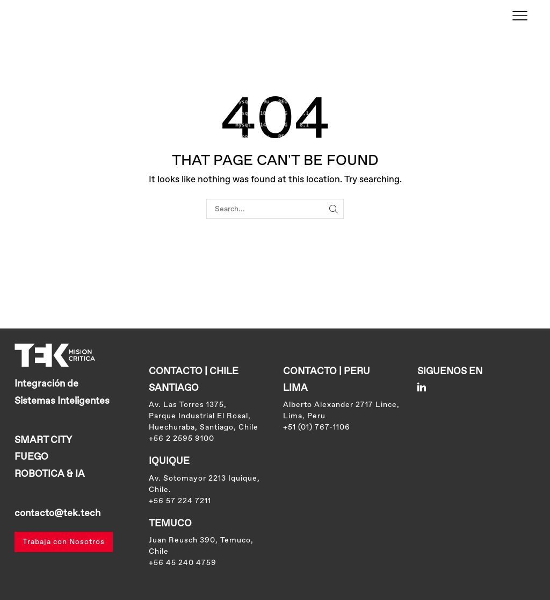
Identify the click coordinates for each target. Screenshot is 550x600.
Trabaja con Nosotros (64, 542)
